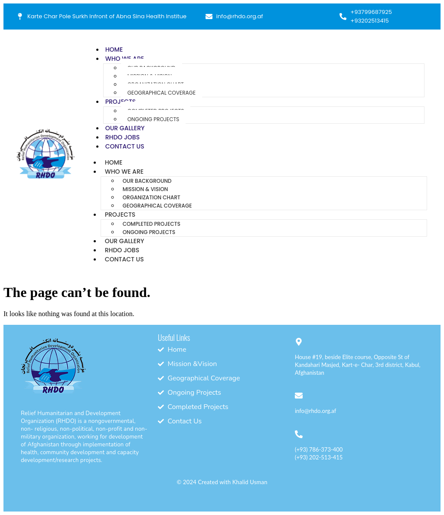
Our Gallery (125, 128)
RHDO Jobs (122, 137)
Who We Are (124, 171)
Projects (120, 101)
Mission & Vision (145, 189)
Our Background (147, 181)
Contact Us (124, 146)
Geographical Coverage (161, 92)
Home (114, 49)
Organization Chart (151, 197)
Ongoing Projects (153, 119)
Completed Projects (151, 224)
